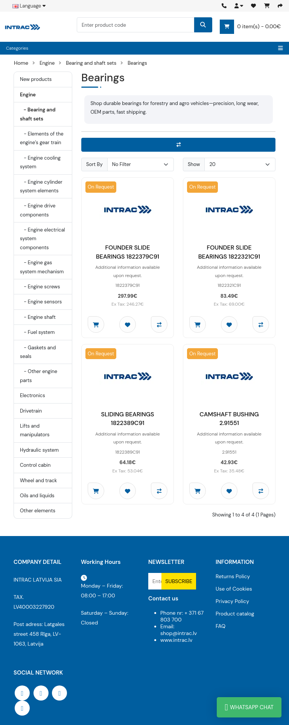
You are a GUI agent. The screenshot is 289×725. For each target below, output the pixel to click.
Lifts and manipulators (35, 430)
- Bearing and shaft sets (37, 114)
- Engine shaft (38, 317)
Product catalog (235, 613)
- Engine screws (40, 286)
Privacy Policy (232, 601)
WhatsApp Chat (249, 707)
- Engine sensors (41, 302)
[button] (239, 6)
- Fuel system (37, 332)
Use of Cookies (234, 588)
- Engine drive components (37, 210)
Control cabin (35, 465)
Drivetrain (31, 411)
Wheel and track (38, 480)
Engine (47, 63)
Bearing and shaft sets (91, 63)
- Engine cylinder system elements (41, 186)
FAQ (220, 626)
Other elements (37, 510)
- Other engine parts (38, 375)
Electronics (32, 395)
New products (36, 79)
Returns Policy (233, 576)
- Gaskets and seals (38, 351)
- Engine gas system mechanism (42, 266)
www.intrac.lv (176, 640)
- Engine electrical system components (42, 239)
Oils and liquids (37, 495)
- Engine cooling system (40, 162)
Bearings (137, 63)
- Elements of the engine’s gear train (42, 138)
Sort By (94, 164)
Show (194, 164)
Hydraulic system (39, 450)
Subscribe (178, 581)
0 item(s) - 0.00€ (250, 27)
